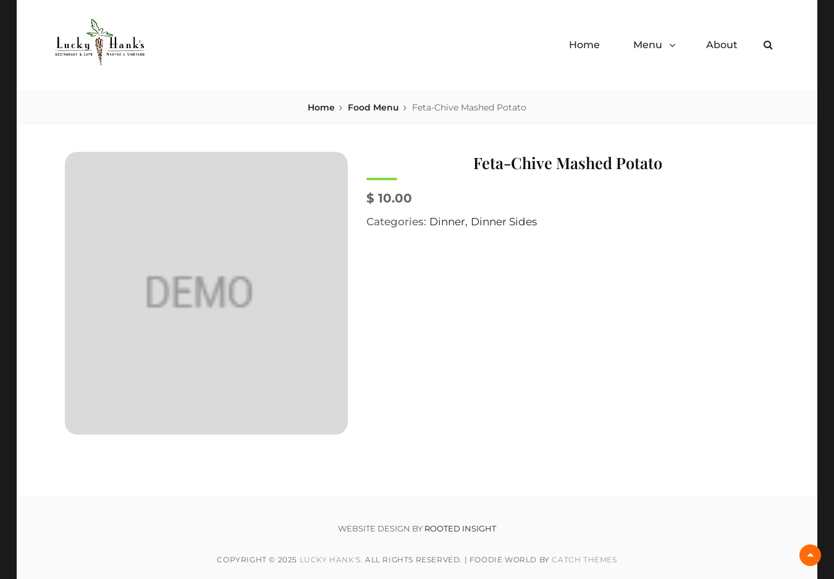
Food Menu (373, 107)
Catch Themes (584, 559)
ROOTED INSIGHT (460, 528)
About (722, 45)
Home (584, 45)
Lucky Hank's (330, 559)
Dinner (447, 221)
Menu (647, 45)
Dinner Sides (504, 221)
